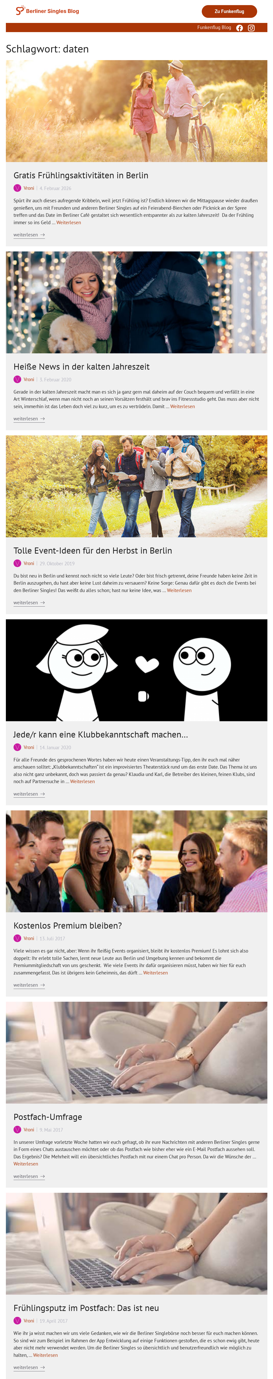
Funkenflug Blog (214, 27)
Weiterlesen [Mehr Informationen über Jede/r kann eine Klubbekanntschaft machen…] (82, 781)
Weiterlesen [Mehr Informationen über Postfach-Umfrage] (26, 1164)
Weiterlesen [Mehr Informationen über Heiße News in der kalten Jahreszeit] (182, 406)
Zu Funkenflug (229, 11)
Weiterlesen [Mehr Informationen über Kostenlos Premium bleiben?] (155, 973)
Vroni (29, 188)
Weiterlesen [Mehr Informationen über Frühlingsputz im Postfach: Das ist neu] (45, 1355)
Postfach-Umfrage (48, 1116)
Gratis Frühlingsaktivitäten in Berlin (81, 175)
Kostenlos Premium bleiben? (68, 925)
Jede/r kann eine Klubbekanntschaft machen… (101, 734)
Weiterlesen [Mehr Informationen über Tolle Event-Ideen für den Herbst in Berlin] (179, 590)
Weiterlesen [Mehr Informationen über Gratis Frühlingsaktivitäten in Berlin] (68, 222)
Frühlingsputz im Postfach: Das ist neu (86, 1308)
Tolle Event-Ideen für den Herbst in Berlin (93, 550)
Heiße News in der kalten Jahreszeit (82, 366)
